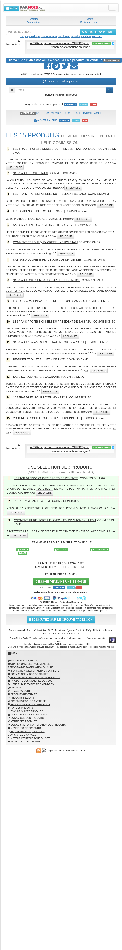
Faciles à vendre (89, 22)
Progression (31, 36)
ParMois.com (16, 630)
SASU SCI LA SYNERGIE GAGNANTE (36, 376)
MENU (11, 8)
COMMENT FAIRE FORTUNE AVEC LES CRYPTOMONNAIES (54, 520)
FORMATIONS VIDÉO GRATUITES (28, 674)
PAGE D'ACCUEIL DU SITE (24, 741)
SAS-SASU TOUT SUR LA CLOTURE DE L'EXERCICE (46, 280)
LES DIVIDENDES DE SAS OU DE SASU (38, 211)
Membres (97, 36)
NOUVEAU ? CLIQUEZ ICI (23, 660)
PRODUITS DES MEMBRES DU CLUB (30, 680)
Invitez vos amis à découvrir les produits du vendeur (55, 60)
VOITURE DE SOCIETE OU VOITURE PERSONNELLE (46, 418)
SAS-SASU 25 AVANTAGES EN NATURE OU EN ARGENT (48, 342)
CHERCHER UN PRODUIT (98, 32)
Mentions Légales (64, 630)
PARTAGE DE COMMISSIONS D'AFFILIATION (34, 677)
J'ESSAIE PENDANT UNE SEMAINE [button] (61, 581)
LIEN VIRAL (15, 687)
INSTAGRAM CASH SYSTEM (32, 501)
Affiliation (97, 630)
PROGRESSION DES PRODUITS (27, 714)
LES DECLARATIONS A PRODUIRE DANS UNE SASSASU (49, 301)
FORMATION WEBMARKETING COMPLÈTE (33, 670)
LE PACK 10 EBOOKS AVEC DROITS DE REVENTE (46, 478)
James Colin (33, 630)
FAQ (88, 630)
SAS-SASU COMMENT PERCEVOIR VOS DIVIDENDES (47, 259)
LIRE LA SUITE (15, 167)
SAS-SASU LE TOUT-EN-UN (30, 173)
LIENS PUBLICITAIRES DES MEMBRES (31, 684)
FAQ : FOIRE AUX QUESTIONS (26, 731)
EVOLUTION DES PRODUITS (25, 711)
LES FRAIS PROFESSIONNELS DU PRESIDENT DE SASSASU (52, 321)
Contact (80, 630)
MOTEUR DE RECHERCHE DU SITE (29, 738)
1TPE (72, 605)
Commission (33, 22)
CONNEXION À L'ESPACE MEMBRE (29, 664)
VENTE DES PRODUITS (22, 721)
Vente (54, 36)
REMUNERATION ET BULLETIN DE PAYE (39, 359)
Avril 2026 (48, 630)
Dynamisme (44, 36)
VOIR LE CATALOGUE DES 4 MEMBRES (61, 472)
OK (109, 90)
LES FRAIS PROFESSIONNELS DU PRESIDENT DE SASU (49, 193)
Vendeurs (86, 36)
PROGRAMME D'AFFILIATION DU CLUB (30, 667)
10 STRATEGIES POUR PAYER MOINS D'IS (40, 397)
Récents (89, 19)
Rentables (33, 19)
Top (22, 36)
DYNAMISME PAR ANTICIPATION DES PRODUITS (37, 724)
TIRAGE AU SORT (19, 691)
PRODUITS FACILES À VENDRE (27, 701)
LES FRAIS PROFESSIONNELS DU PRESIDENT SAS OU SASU (54, 148)
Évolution (76, 36)
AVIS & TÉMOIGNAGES (22, 734)
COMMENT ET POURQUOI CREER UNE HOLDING (45, 242)
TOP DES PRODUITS (21, 707)
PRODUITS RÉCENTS (21, 697)
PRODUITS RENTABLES (22, 694)
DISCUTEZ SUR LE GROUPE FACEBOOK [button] (60, 619)
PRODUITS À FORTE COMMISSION (29, 704)
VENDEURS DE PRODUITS (24, 728)
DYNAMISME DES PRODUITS (26, 718)
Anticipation (64, 36)
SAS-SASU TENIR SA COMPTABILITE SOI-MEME (44, 225)
